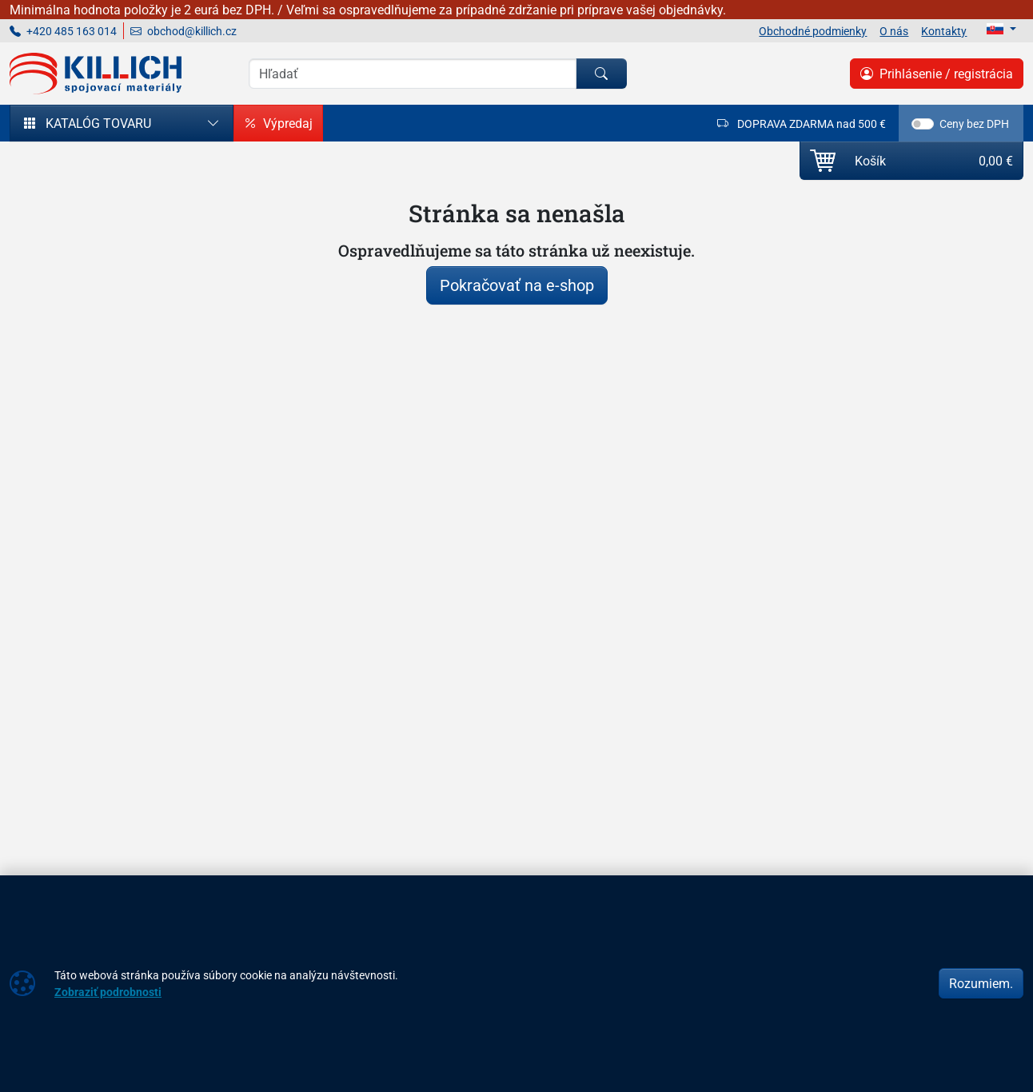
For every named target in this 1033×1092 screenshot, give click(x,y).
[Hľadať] (601, 73)
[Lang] (1001, 28)
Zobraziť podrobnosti (108, 991)
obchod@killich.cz (183, 31)
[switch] (922, 124)
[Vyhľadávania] (412, 73)
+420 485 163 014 (63, 31)
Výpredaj (278, 123)
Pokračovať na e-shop (517, 285)
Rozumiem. (981, 983)
